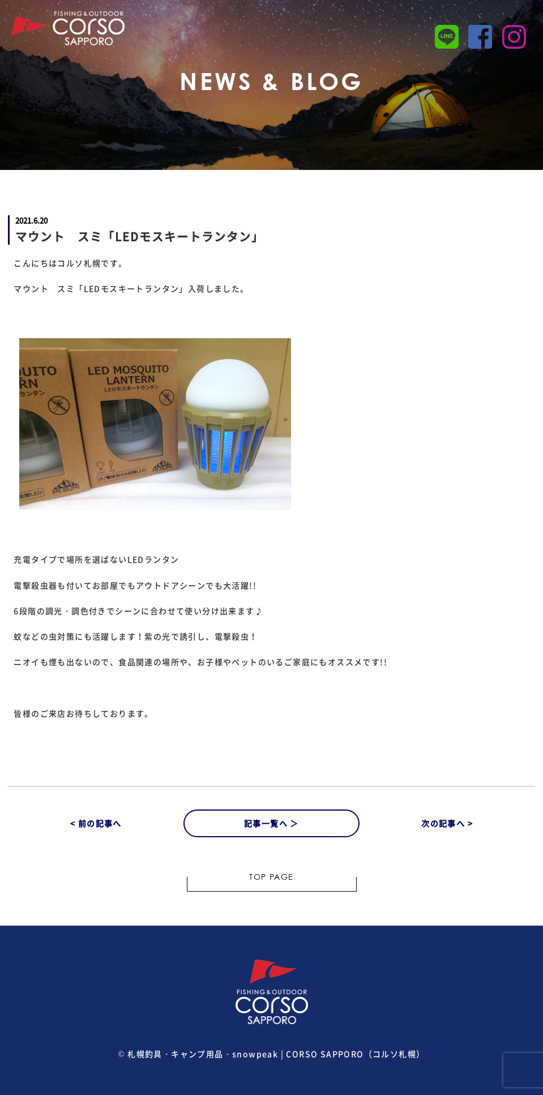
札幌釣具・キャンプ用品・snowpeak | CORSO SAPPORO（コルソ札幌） (276, 1053)
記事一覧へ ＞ (271, 823)
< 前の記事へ (96, 823)
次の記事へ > (447, 823)
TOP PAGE (271, 878)
